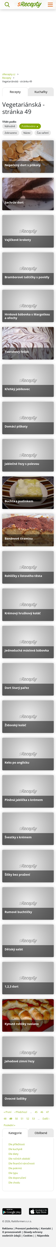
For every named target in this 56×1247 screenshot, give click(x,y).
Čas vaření (43, 132)
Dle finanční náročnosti (22, 1163)
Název (26, 132)
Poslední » (9, 1125)
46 (41, 1112)
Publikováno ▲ (30, 126)
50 (16, 1118)
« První (7, 1112)
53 (33, 1118)
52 (27, 1118)
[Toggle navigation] (50, 4)
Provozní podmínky (27, 1228)
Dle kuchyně (15, 1149)
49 (10, 1118)
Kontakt (46, 1228)
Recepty (6, 77)
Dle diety (13, 1154)
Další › (46, 1118)
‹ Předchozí (20, 1112)
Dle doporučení (17, 1177)
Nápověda (43, 1235)
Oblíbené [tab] (41, 1133)
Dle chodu (14, 1182)
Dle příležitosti (17, 1144)
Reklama (7, 1228)
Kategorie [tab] (15, 1133)
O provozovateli (11, 1232)
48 (5, 1118)
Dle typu (13, 1173)
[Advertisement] (28, 39)
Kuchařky (40, 92)
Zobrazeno (11, 132)
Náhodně (10, 126)
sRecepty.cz (8, 74)
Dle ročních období (19, 1158)
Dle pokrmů (15, 1168)
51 (22, 1118)
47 (47, 1112)
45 (36, 1112)
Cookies (28, 1235)
